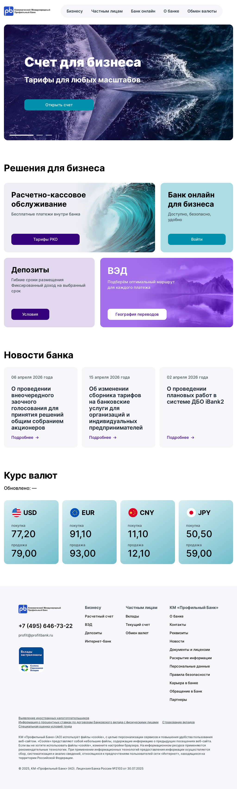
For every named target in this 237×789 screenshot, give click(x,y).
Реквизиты (179, 633)
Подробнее (22, 437)
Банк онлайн (143, 11)
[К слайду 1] (21, 135)
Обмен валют (137, 633)
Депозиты (93, 633)
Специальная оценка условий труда (45, 726)
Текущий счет (138, 624)
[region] (118, 82)
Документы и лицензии (190, 649)
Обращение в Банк (186, 691)
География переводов (137, 314)
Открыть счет (59, 105)
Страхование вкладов (178, 722)
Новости (177, 641)
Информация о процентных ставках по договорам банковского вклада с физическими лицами (89, 722)
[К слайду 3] (49, 135)
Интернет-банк (98, 641)
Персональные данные (190, 666)
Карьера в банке (184, 683)
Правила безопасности (190, 674)
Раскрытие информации (191, 658)
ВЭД (88, 624)
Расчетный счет (99, 616)
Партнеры (178, 699)
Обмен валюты (202, 11)
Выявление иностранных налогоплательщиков (54, 718)
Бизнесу (75, 11)
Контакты (178, 624)
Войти (197, 239)
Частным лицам (107, 11)
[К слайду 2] (39, 135)
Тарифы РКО (45, 239)
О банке (171, 11)
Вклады (132, 616)
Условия (30, 314)
